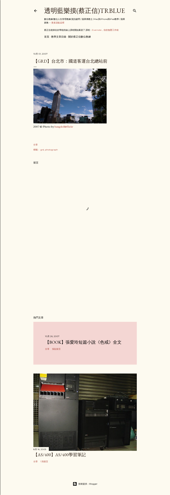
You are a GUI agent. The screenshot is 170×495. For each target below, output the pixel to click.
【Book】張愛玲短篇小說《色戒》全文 (83, 342)
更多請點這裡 (57, 22)
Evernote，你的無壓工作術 (105, 30)
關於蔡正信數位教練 (79, 36)
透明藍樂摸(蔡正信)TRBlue (84, 10)
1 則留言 (44, 461)
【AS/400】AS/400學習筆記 (59, 454)
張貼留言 (56, 349)
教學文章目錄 (58, 36)
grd (42, 149)
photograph (51, 149)
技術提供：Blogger (85, 484)
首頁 (46, 36)
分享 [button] (35, 144)
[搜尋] (134, 9)
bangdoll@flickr (64, 126)
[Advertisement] (85, 282)
